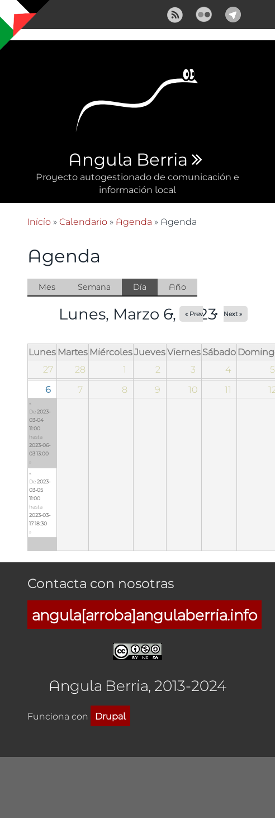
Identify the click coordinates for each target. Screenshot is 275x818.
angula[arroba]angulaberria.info (144, 614)
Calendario (83, 221)
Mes (47, 286)
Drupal (110, 716)
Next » (233, 313)
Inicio (39, 221)
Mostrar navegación (18, 17)
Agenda (134, 221)
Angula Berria (127, 160)
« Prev (194, 313)
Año (177, 286)
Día (145, 288)
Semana (94, 286)
